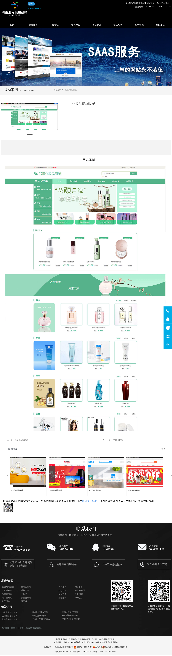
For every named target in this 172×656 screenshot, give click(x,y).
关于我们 (139, 25)
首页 (12, 25)
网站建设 (33, 25)
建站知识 (118, 25)
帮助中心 (160, 25)
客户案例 (75, 25)
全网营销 (54, 25)
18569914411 (90, 501)
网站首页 (57, 90)
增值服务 (96, 25)
